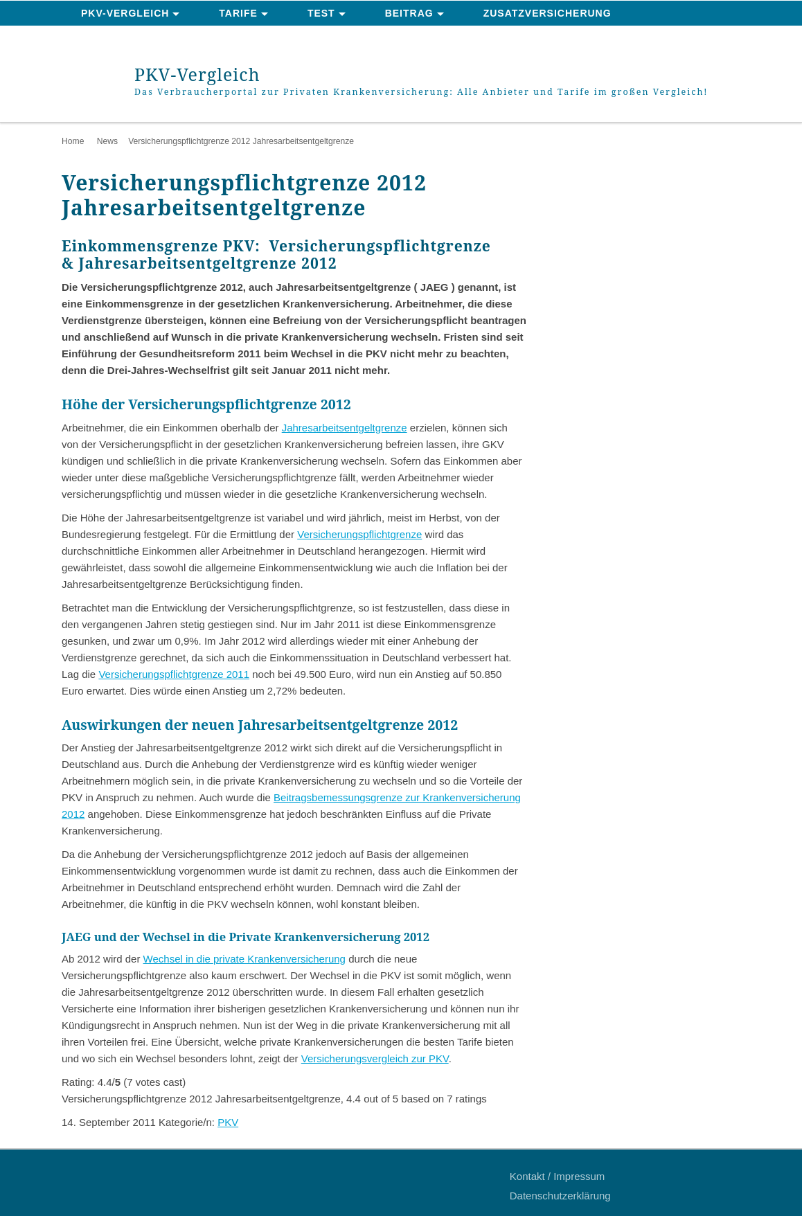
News (107, 141)
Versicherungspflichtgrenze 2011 (173, 674)
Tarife (238, 13)
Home (73, 141)
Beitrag (409, 13)
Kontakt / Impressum (557, 1176)
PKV (227, 1122)
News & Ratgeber (133, 38)
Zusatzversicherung (547, 13)
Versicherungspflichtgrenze (359, 534)
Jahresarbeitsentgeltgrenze (344, 427)
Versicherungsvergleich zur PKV (375, 1058)
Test (321, 13)
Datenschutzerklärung (560, 1195)
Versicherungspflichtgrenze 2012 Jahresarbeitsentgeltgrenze (241, 141)
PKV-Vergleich (125, 13)
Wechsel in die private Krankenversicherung (244, 959)
